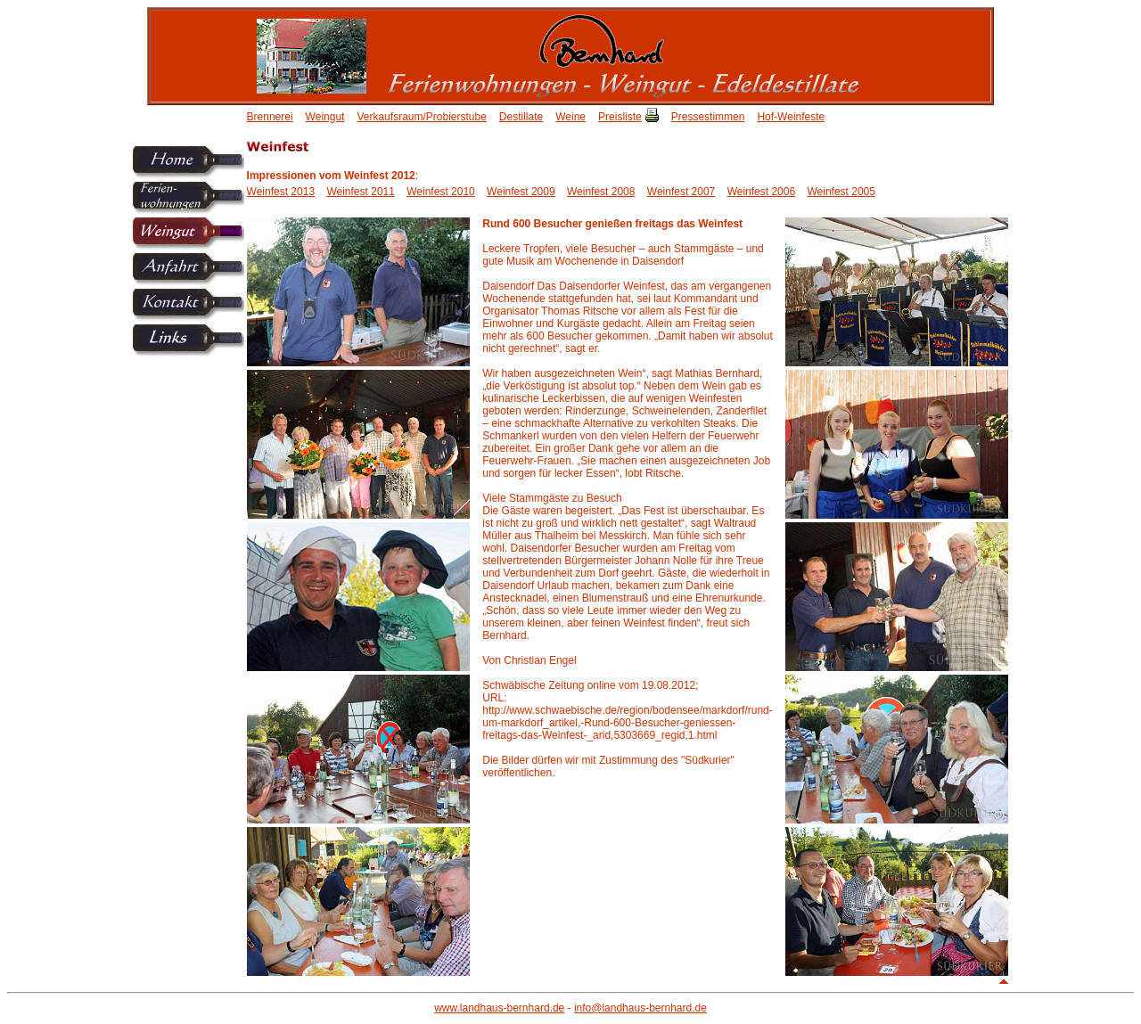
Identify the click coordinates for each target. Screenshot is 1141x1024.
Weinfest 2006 (761, 191)
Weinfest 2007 (681, 191)
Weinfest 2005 (841, 191)
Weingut (325, 117)
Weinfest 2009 (521, 191)
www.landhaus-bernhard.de (499, 1008)
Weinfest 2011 (360, 191)
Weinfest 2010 (440, 191)
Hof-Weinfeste (791, 117)
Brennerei (270, 117)
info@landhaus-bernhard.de (640, 1008)
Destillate (521, 117)
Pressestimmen (708, 117)
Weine (570, 117)
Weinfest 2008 (601, 191)
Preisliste (620, 117)
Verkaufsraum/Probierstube (421, 117)
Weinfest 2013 (281, 191)
